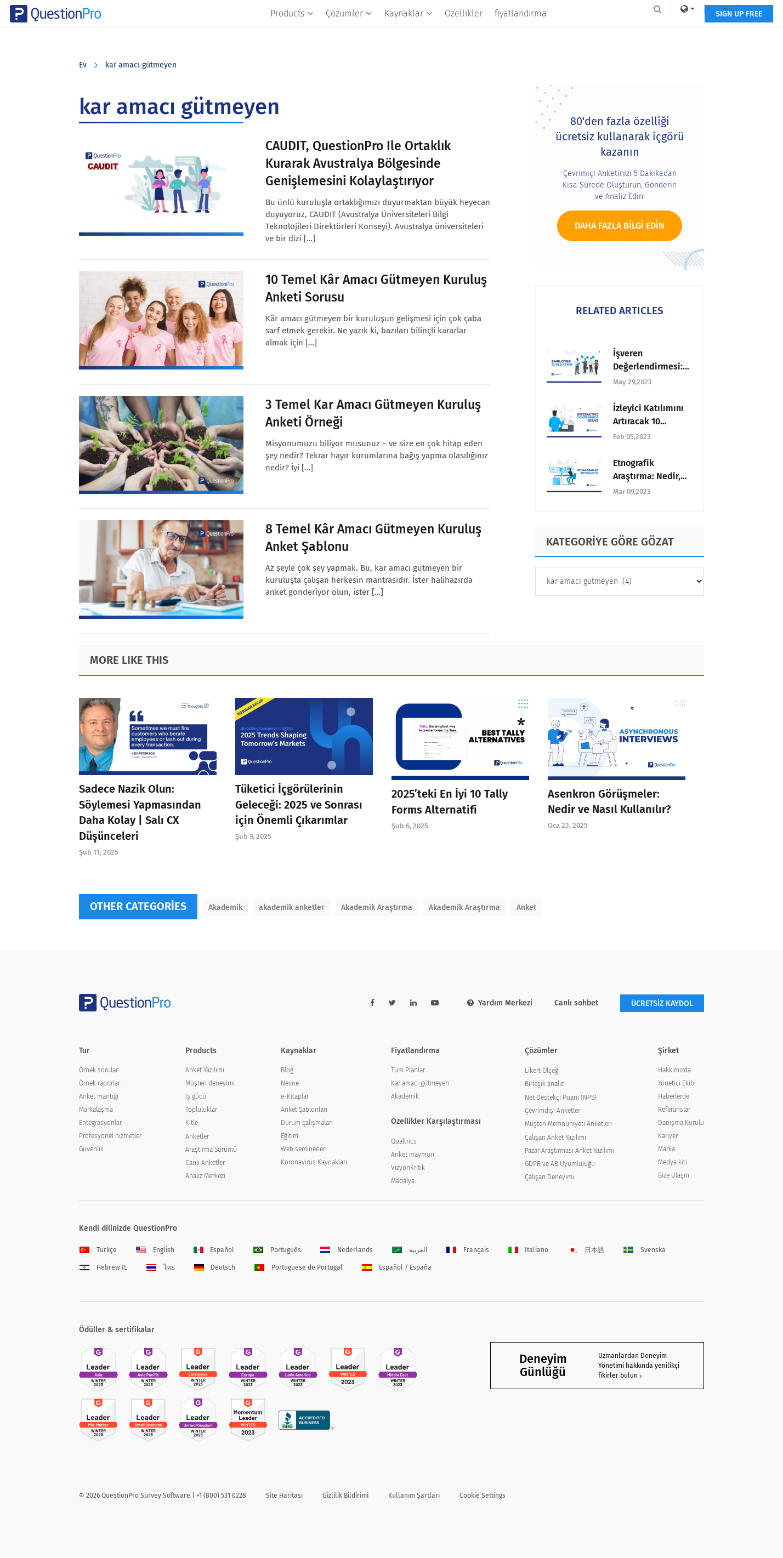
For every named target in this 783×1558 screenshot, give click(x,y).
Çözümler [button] (349, 31)
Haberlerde (673, 1096)
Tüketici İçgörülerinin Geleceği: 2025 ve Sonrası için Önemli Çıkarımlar (298, 804)
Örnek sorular (98, 1070)
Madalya (403, 1181)
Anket (526, 907)
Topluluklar (201, 1109)
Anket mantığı (98, 1096)
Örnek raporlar (99, 1083)
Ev (83, 65)
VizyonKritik (408, 1168)
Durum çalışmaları (307, 1123)
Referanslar (674, 1109)
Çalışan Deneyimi (549, 1177)
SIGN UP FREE (669, 31)
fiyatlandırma (521, 31)
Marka (666, 1149)
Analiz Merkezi (205, 1176)
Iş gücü (195, 1096)
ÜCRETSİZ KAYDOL (662, 1003)
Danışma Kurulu (681, 1123)
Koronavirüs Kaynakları (314, 1162)
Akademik (225, 907)
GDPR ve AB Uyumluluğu (560, 1164)
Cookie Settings (482, 1495)
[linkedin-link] (413, 1003)
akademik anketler (292, 907)
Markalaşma (96, 1109)
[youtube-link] (435, 1003)
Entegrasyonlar (100, 1123)
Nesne (290, 1083)
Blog (287, 1070)
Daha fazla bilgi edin (620, 225)
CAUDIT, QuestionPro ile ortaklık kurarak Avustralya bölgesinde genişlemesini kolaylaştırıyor (358, 163)
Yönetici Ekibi (677, 1083)
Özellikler (464, 31)
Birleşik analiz (544, 1084)
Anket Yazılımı (204, 1070)
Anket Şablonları (304, 1109)
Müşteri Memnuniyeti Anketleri (568, 1124)
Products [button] (292, 31)
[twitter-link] (392, 1003)
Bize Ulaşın (673, 1175)
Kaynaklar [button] (408, 31)
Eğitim (289, 1136)
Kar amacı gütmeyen (420, 1083)
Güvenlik (91, 1149)
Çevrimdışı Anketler (552, 1111)
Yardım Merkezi (499, 1003)
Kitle (191, 1123)
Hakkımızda (674, 1070)
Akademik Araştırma (376, 907)
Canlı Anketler (205, 1163)
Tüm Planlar (408, 1070)
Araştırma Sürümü (211, 1149)
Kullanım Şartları (414, 1495)
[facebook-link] (372, 1003)
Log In (689, 9)
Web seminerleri (304, 1149)
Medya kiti (672, 1162)
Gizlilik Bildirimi (345, 1495)
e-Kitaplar (295, 1096)
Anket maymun (412, 1154)
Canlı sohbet (576, 1003)
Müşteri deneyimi (210, 1083)
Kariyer (668, 1136)
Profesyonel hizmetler (110, 1136)
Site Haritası (284, 1495)
